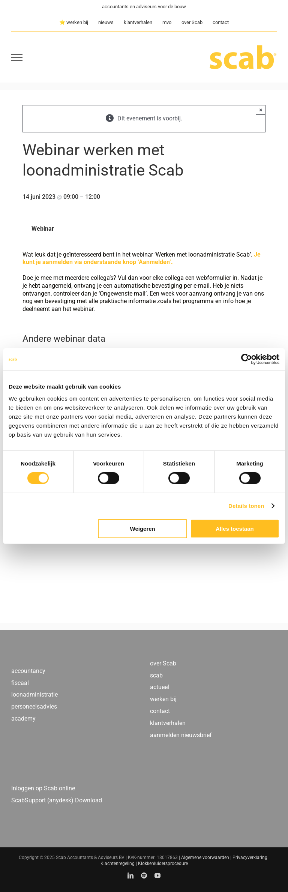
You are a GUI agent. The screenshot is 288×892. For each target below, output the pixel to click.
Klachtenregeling (117, 863)
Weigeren (142, 528)
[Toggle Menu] (16, 57)
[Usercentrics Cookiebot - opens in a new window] (246, 359)
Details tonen (246, 506)
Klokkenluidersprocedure (163, 863)
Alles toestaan (235, 528)
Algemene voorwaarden (205, 857)
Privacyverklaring (249, 857)
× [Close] (260, 110)
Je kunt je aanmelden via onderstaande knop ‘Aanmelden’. (141, 258)
